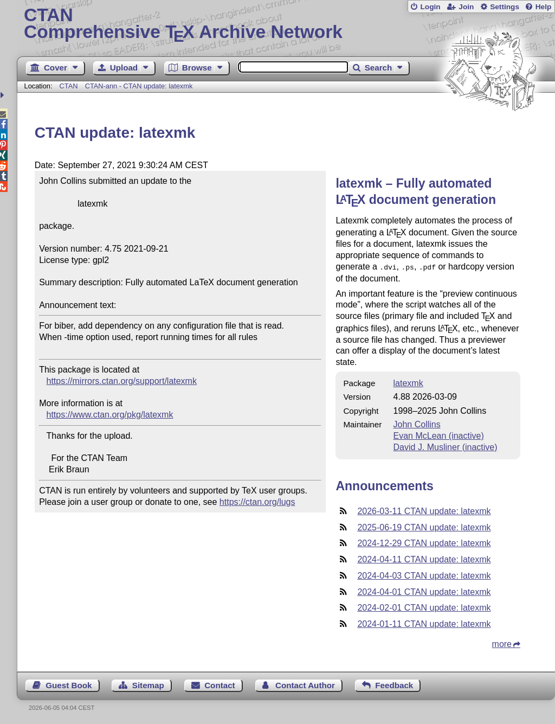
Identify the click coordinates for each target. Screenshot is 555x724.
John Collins (417, 423)
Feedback (394, 684)
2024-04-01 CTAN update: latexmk (424, 590)
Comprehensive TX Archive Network (286, 24)
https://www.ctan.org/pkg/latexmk (110, 414)
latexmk (408, 382)
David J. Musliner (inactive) (445, 446)
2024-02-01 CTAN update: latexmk (424, 606)
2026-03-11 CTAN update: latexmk (424, 510)
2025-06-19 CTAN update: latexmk (424, 526)
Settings (504, 7)
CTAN (69, 86)
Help (543, 7)
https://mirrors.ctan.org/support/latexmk (122, 381)
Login (430, 7)
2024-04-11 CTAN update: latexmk (424, 558)
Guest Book (69, 684)
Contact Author (305, 684)
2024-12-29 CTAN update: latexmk (424, 542)
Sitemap (148, 684)
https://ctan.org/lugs (257, 502)
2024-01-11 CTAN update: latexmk (424, 622)
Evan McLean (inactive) (438, 434)
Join (466, 7)
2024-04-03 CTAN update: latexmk (424, 574)
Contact (219, 684)
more (502, 643)
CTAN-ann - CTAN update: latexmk (139, 86)
